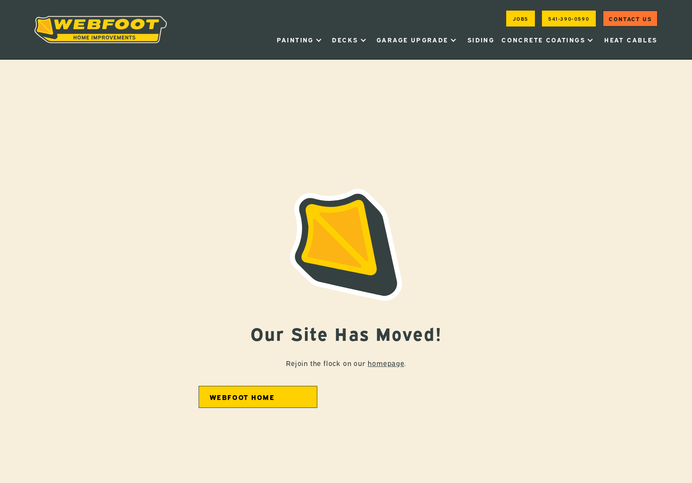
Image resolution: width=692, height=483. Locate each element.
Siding (480, 39)
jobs (520, 18)
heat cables (630, 39)
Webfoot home (242, 397)
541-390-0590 (568, 18)
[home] (100, 29)
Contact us (630, 19)
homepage (386, 363)
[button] (299, 40)
